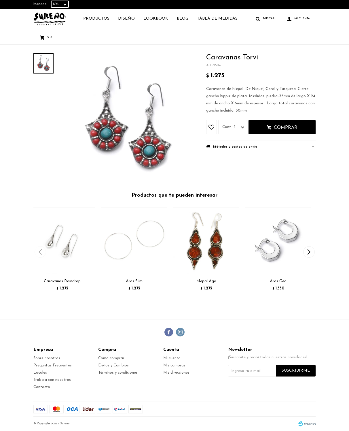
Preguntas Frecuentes (52, 365)
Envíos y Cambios (113, 365)
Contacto (41, 387)
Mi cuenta (172, 358)
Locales (40, 372)
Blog (182, 18)
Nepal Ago (206, 281)
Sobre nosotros (46, 358)
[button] (309, 252)
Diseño (126, 18)
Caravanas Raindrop (62, 281)
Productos (96, 18)
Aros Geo (278, 281)
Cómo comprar (111, 358)
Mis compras (174, 365)
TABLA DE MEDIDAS (217, 18)
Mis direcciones (176, 372)
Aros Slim (134, 281)
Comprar (285, 127)
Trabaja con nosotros (52, 380)
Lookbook (155, 18)
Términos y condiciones (118, 372)
